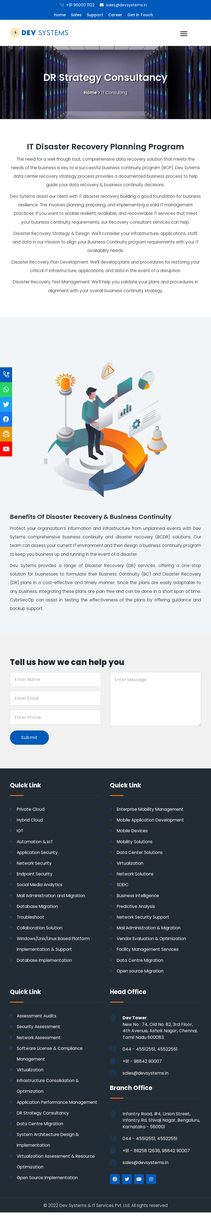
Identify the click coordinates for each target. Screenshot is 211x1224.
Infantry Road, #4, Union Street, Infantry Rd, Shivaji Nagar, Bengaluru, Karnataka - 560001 (161, 1120)
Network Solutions (136, 875)
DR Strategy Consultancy (44, 1124)
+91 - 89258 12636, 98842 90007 (156, 1151)
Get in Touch (140, 15)
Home (60, 15)
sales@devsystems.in (145, 1074)
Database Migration (38, 907)
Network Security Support (144, 918)
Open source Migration (141, 971)
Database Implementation (45, 961)
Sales (76, 15)
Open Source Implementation (49, 1189)
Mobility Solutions (135, 842)
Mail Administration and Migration (52, 896)
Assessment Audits (37, 1017)
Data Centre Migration (141, 961)
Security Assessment (39, 1027)
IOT (20, 831)
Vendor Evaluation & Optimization (153, 939)
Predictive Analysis (137, 907)
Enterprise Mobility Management (152, 810)
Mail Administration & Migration (150, 929)
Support (95, 15)
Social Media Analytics (40, 885)
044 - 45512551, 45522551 (150, 1050)
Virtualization (131, 864)
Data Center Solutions (140, 853)
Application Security (38, 853)
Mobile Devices (133, 831)
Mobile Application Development (152, 821)
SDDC (123, 885)
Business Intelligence (139, 896)
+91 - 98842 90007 (142, 1062)
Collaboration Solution (40, 929)
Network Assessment (39, 1038)
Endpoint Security (35, 875)
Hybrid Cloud (30, 821)
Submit (29, 738)
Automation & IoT (35, 842)
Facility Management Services (149, 950)
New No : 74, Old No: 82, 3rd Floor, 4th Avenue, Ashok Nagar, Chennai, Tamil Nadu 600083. (160, 1028)
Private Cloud (31, 810)
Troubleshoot (31, 918)
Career (115, 15)
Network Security (35, 864)
